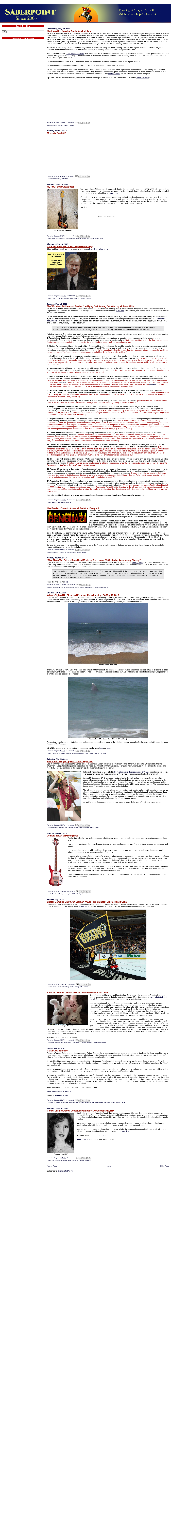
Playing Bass (112, 193)
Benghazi (55, 552)
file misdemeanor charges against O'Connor (131, 772)
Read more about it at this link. (59, 1091)
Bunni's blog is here (84, 1139)
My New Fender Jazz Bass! (60, 186)
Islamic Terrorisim (97, 1102)
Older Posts (164, 1166)
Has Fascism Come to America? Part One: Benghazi (73, 508)
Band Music (56, 238)
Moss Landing (70, 753)
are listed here (114, 74)
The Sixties (96, 587)
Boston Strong (74, 987)
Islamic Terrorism (57, 125)
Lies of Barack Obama (79, 552)
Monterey (62, 753)
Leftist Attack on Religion (86, 827)
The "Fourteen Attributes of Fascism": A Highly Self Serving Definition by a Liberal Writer (90, 306)
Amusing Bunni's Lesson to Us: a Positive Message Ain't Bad (77, 992)
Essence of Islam (85, 1102)
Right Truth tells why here (99, 249)
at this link (120, 311)
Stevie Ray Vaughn (88, 238)
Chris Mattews (67, 298)
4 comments (70, 825)
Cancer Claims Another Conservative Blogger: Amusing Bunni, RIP (80, 1110)
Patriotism (65, 178)
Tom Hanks (104, 587)
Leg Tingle (75, 298)
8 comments (71, 500)
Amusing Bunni (57, 1042)
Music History (79, 587)
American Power (61, 1095)
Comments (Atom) (65, 1171)
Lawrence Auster (109, 1102)
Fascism (54, 502)
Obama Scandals (85, 298)
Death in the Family (85, 1160)
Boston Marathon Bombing (60, 987)
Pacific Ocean (88, 753)
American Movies (57, 587)
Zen (87, 894)
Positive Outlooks (86, 1042)
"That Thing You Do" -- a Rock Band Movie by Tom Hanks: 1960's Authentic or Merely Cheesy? (94, 560)
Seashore (97, 753)
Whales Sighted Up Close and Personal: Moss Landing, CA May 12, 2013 (83, 595)
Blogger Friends (67, 1160)
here (66, 582)
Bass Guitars (64, 238)
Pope (97, 827)
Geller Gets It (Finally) (57, 1050)
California (55, 753)
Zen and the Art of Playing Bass (62, 835)
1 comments (71, 295)
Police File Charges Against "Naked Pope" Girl (70, 761)
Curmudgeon (76, 1042)
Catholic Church (72, 827)
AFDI (53, 1102)
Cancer (75, 1160)
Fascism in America (64, 502)
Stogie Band (99, 238)
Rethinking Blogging (99, 1042)
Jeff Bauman (84, 987)
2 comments (70, 122)
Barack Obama (57, 298)
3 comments (70, 236)
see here (62, 382)
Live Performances (75, 238)
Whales (103, 753)
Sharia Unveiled (142, 78)
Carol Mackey (66, 1042)
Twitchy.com (83, 906)
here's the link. (124, 1131)
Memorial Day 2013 (56, 133)
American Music (69, 587)
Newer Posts (52, 1166)
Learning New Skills (69, 894)
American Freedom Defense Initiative (68, 1102)
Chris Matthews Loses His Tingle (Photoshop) (69, 246)
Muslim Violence (69, 125)
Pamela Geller (120, 1102)
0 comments (70, 549)
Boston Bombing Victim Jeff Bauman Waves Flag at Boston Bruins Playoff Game (87, 902)
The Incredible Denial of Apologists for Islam (69, 31)
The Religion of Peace (75, 54)
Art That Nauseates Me (59, 827)
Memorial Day (56, 178)
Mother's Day (79, 753)
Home (108, 1166)
